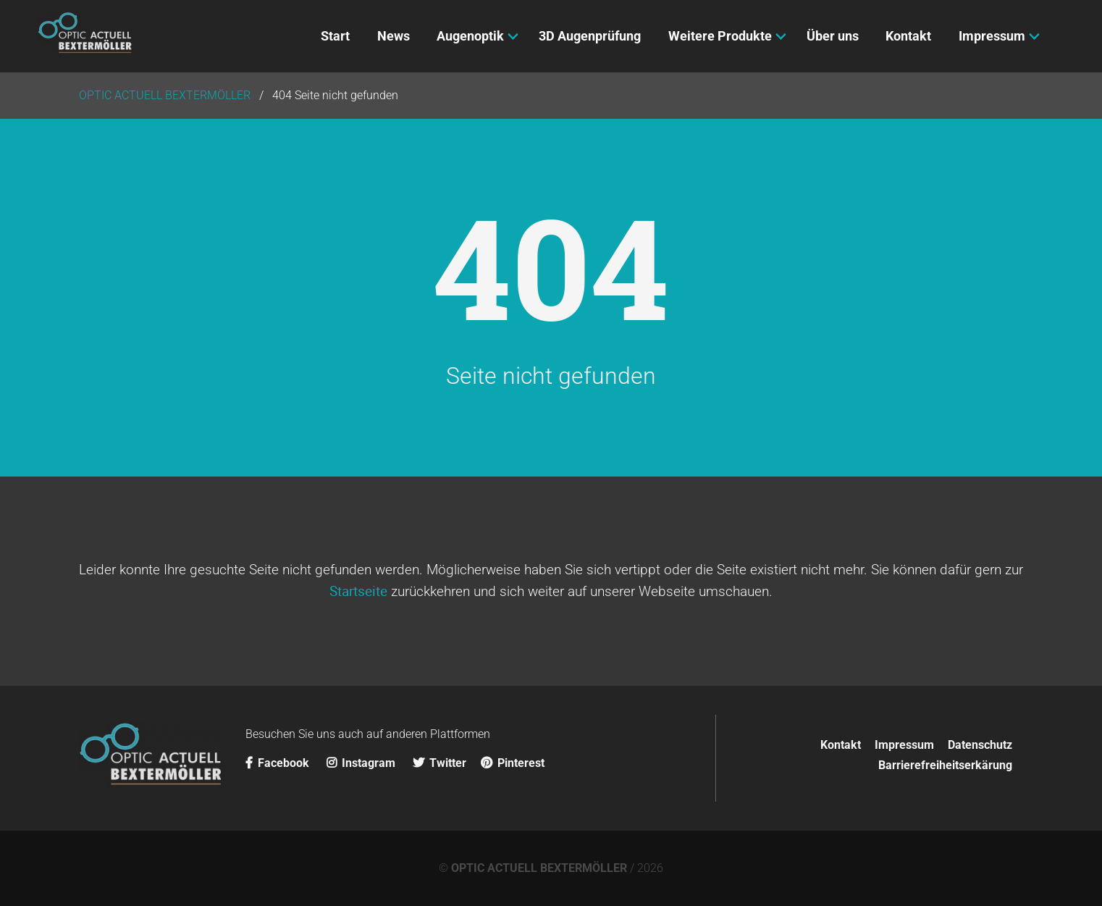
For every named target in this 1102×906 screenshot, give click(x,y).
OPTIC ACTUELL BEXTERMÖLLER (539, 868)
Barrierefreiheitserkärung (945, 765)
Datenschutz (980, 745)
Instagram (362, 763)
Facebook (278, 763)
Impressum (904, 745)
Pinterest (512, 763)
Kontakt (840, 745)
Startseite (358, 591)
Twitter (439, 763)
